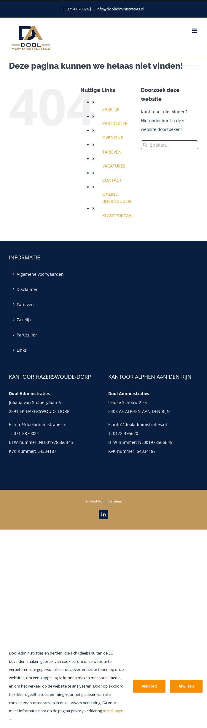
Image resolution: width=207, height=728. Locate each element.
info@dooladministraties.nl (41, 424)
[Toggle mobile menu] (195, 31)
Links (22, 350)
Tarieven (25, 304)
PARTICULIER (115, 123)
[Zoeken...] (169, 144)
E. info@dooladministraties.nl (118, 9)
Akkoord (149, 686)
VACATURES (113, 166)
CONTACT (112, 180)
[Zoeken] (145, 144)
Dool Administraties (105, 501)
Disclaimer (27, 289)
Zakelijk (24, 319)
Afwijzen (186, 686)
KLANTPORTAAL (117, 215)
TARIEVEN (112, 152)
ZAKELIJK (111, 109)
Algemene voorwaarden (40, 274)
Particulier (27, 335)
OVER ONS (112, 137)
